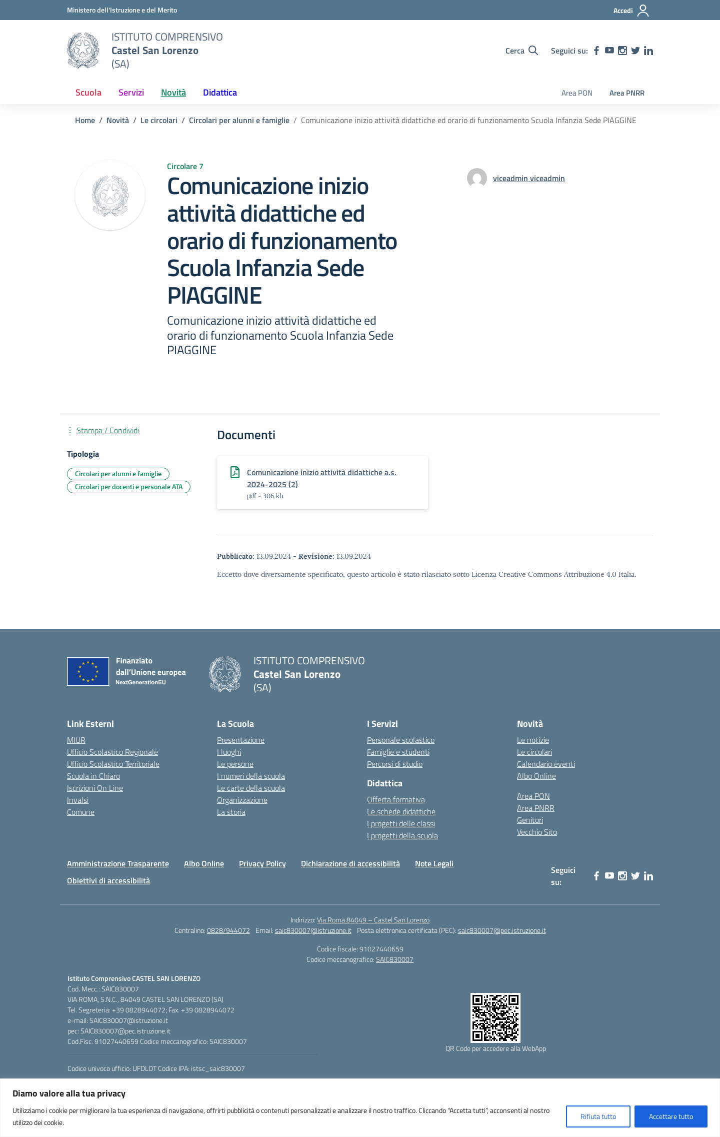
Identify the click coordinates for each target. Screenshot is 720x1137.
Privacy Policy (262, 863)
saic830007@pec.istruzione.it (502, 930)
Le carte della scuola (251, 788)
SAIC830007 (395, 959)
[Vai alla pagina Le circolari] (159, 120)
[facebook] (596, 50)
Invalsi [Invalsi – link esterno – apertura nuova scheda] (77, 800)
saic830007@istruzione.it (313, 930)
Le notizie (533, 740)
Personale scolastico (400, 740)
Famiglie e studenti (398, 752)
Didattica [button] (220, 92)
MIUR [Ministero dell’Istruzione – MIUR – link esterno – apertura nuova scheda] (76, 740)
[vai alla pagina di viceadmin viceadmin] (529, 178)
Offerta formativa (396, 799)
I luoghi (229, 752)
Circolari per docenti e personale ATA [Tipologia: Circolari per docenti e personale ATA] (128, 486)
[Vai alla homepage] (83, 51)
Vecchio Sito (537, 832)
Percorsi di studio (394, 764)
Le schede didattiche (401, 811)
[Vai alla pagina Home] (85, 120)
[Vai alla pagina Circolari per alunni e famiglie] (239, 120)
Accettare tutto (671, 1116)
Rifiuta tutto (598, 1116)
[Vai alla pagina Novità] (117, 120)
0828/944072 (228, 930)
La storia (231, 812)
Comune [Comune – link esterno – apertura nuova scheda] (80, 812)
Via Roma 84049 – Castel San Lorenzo (373, 919)
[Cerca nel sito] (521, 50)
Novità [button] (173, 92)
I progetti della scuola (402, 835)
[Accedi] (631, 10)
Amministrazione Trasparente (118, 863)
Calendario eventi (546, 764)
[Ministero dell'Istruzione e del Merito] (122, 10)
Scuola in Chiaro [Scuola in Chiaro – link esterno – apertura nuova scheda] (93, 776)
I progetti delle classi (401, 823)
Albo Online (536, 776)
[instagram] (622, 50)
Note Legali (434, 863)
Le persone (235, 764)
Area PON (577, 93)
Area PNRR (627, 93)
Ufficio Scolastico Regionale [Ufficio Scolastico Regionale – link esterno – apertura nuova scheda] (112, 752)
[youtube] (609, 50)
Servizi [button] (131, 92)
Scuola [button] (89, 92)
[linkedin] (648, 50)
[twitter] (635, 50)
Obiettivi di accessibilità (108, 880)
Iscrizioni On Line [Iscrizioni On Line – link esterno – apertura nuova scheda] (95, 788)
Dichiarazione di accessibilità (350, 863)
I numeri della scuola (251, 776)
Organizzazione (242, 800)
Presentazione (240, 740)
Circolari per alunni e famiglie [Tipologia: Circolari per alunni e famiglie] (118, 473)
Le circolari (534, 752)
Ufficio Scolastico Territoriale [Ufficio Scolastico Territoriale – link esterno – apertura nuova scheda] (113, 764)
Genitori (530, 820)
